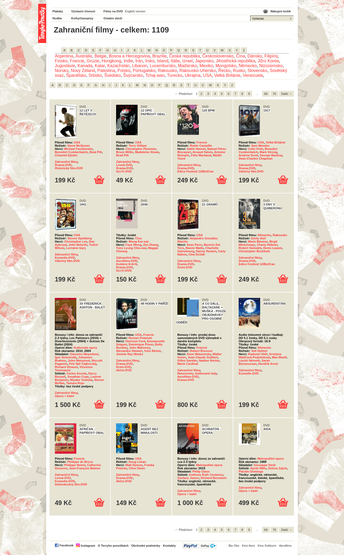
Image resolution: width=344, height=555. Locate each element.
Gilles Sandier (187, 360)
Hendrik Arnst (268, 363)
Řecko (224, 70)
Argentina (64, 56)
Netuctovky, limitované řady (197, 373)
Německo (248, 65)
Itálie (175, 61)
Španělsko (76, 75)
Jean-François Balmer (85, 468)
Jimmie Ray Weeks (129, 354)
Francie (77, 61)
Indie (128, 61)
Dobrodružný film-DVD (71, 484)
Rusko (239, 70)
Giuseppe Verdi (264, 465)
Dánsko (255, 56)
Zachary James (188, 478)
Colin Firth (255, 148)
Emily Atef (258, 238)
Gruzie (93, 61)
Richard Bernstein (214, 478)
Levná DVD (124, 165)
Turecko (174, 75)
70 (274, 93)
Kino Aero (248, 545)
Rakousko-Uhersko (197, 70)
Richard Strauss (66, 367)
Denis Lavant (272, 248)
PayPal (199, 545)
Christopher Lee (75, 241)
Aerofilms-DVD (126, 260)
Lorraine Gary (76, 248)
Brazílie (159, 56)
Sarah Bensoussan (254, 362)
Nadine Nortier (209, 360)
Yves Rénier (152, 350)
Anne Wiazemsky (199, 354)
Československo (218, 56)
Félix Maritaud (201, 155)
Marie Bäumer (258, 241)
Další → (286, 93)
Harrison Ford (135, 341)
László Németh (249, 360)
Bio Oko (233, 545)
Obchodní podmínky (145, 545)
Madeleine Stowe (147, 152)
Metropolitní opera (209, 465)
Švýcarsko (133, 75)
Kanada (85, 65)
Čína (240, 56)
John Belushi (78, 244)
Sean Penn (194, 244)
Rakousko (167, 70)
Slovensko (257, 70)
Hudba (57, 18)
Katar (100, 65)
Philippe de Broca (80, 461)
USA (207, 75)
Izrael (187, 61)
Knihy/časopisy (82, 18)
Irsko (150, 61)
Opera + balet (64, 396)
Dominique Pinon (141, 344)
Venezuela (253, 75)
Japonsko (204, 61)
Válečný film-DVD (251, 171)
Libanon (139, 65)
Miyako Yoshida (81, 379)
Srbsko (95, 75)
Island (163, 61)
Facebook (66, 545)
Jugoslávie (65, 65)
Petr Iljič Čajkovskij (82, 363)
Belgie (100, 56)
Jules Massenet (79, 360)
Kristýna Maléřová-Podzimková (260, 355)
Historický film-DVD (69, 168)
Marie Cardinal (187, 363)
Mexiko (206, 65)
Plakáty (57, 11)
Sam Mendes (260, 145)
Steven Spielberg (79, 238)
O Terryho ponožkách (113, 545)
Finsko (61, 61)
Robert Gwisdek (250, 248)
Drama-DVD (63, 165)
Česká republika (184, 56)
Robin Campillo (201, 145)
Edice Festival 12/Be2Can (195, 171)
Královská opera (85, 347)
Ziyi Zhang (150, 244)
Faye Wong (133, 244)
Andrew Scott (248, 155)
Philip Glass (201, 471)
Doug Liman (137, 461)
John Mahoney (139, 347)
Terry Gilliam (138, 145)
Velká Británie (227, 75)
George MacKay (271, 155)
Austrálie (84, 56)
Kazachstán (118, 65)
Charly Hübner (267, 244)
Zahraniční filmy (66, 161)
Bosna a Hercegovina (129, 56)
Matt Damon (134, 465)
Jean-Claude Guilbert (203, 357)
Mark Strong (268, 152)
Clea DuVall (196, 254)
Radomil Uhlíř (258, 354)
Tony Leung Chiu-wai (131, 248)
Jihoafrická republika (235, 61)
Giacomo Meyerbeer (84, 354)
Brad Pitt (95, 152)
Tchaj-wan (155, 75)
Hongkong (111, 61)
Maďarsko (187, 65)
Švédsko (112, 75)
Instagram (88, 545)
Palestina (106, 70)
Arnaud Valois (202, 152)
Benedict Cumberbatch (71, 152)
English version (135, 11)
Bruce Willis (124, 152)
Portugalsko (144, 70)
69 (265, 93)
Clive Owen (137, 468)
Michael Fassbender (78, 148)
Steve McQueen (78, 145)
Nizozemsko (270, 65)
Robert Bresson (201, 350)
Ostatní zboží (112, 18)
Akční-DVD (124, 370)
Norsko (62, 70)
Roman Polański (140, 338)
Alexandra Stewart (129, 350)
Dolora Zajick (277, 468)
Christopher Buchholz (254, 251)
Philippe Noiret (74, 465)
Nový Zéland (83, 70)
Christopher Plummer (141, 148)
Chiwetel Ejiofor (66, 155)
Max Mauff (279, 357)
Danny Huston (206, 251)
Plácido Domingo (251, 471)
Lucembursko (162, 65)
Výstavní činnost (83, 11)
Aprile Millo (258, 468)
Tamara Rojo (75, 383)
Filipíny (271, 56)
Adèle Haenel (196, 148)
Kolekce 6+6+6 (126, 264)
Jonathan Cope (78, 376)
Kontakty (169, 545)
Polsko (123, 70)
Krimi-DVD (184, 267)
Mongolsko (226, 65)
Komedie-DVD (65, 257)
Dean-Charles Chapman (256, 158)
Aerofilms (285, 545)
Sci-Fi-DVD (124, 171)
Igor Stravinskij (66, 357)
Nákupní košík (280, 11)
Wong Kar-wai (139, 241)
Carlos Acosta (77, 373)
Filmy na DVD (113, 11)
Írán (139, 61)
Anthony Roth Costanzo (206, 474)
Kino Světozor (267, 545)
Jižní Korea (268, 61)
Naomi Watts (194, 248)
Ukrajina (193, 75)
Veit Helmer (259, 350)
